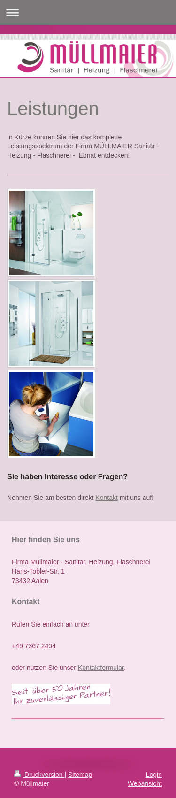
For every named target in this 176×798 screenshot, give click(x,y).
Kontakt (106, 497)
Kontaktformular (101, 667)
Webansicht (145, 783)
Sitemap (80, 774)
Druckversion (39, 774)
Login (154, 774)
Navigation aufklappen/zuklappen (88, 12)
